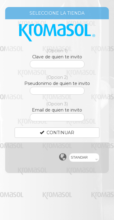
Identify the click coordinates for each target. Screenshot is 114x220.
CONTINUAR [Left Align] (57, 132)
